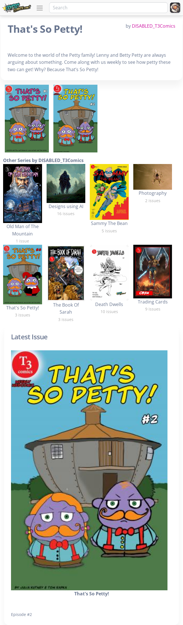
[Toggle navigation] (39, 8)
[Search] (108, 7)
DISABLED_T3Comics (153, 26)
